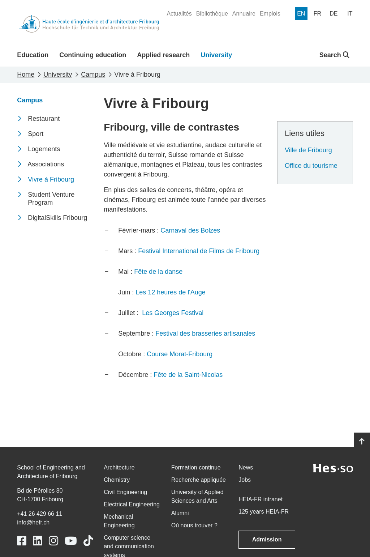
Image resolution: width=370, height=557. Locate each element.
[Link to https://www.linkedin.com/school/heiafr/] (37, 541)
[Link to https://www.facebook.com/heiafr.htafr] (21, 541)
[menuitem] (179, 13)
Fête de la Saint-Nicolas (188, 374)
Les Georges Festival (172, 312)
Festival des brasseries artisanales (205, 333)
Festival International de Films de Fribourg (198, 251)
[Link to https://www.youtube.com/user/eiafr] (71, 541)
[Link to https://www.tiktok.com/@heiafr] (88, 541)
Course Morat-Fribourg (179, 354)
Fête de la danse (158, 271)
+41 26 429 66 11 (39, 514)
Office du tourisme (311, 165)
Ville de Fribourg (308, 150)
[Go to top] (362, 442)
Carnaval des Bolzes (190, 230)
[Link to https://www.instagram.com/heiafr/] (53, 541)
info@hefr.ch (33, 522)
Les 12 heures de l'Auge (170, 292)
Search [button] (334, 55)
